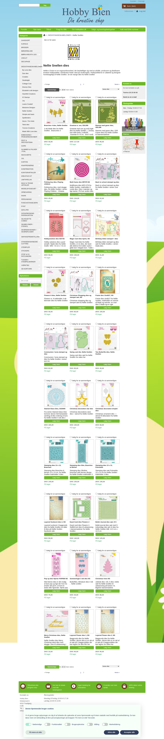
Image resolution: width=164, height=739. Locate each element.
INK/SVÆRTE (26, 155)
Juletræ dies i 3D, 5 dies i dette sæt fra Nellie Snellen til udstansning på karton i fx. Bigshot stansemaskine (107, 585)
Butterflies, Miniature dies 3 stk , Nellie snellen (81, 583)
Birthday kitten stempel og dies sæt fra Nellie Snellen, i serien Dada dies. (107, 244)
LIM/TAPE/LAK (26, 180)
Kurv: (131, 6)
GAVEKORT (25, 40)
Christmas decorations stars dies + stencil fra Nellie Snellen (81, 413)
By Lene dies (26, 70)
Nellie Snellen (27, 111)
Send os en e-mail (130, 97)
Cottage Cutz (27, 84)
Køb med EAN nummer (129, 29)
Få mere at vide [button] (35, 732)
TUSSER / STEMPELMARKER (28, 261)
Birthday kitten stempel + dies (106, 239)
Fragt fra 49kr (61, 29)
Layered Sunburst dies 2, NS (55, 522)
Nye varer (37, 29)
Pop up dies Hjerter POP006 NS (56, 579)
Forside (24, 30)
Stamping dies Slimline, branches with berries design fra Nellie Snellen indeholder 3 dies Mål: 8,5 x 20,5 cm (81, 473)
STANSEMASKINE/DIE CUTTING (29, 243)
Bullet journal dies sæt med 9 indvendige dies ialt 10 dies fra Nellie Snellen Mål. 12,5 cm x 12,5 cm (106, 528)
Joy (23, 101)
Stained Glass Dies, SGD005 (54, 409)
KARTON (24, 162)
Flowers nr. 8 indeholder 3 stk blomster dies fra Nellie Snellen (56, 300)
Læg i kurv (56, 138)
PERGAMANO (26, 199)
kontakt (133, 1)
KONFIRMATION (27, 169)
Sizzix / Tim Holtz (28, 121)
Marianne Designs (28, 107)
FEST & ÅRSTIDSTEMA (27, 141)
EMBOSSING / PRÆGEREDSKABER (29, 136)
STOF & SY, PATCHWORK (26, 255)
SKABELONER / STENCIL (27, 225)
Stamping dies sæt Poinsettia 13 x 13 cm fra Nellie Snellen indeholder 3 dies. (106, 472)
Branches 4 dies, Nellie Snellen (55, 125)
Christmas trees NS (102, 579)
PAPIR (23, 196)
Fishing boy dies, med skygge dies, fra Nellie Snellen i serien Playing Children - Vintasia (55, 189)
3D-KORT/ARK (26, 269)
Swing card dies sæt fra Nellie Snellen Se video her (81, 356)
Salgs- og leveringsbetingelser (103, 29)
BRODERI (25, 47)
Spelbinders (26, 118)
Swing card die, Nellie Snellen (81, 352)
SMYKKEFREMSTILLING (30, 237)
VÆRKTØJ (25, 265)
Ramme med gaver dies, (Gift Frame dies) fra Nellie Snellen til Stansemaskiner (106, 132)
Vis (60, 90)
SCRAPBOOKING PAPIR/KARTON (27, 214)
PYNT (23, 206)
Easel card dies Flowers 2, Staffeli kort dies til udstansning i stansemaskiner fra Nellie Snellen (81, 528)
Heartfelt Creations (28, 94)
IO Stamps (26, 97)
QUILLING (25, 210)
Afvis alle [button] (111, 732)
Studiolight (26, 80)
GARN (23, 146)
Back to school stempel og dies (107, 182)
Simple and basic (28, 114)
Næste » (117, 84)
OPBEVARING (26, 192)
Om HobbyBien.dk (79, 29)
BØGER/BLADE (27, 51)
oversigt (141, 1)
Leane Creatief (27, 104)
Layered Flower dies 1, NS (79, 635)
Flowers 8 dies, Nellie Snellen (55, 295)
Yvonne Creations (28, 128)
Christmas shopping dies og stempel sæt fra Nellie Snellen (81, 301)
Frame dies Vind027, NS (104, 295)
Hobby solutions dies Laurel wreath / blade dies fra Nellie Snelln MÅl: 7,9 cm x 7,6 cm (55, 244)
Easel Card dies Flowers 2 (79, 522)
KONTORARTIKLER (28, 172)
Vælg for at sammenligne (55, 97)
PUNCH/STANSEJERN (29, 203)
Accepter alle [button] (129, 732)
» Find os (126, 151)
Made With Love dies (29, 131)
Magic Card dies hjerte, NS (80, 239)
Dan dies (25, 73)
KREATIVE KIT (26, 176)
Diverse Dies (26, 87)
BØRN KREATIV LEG (29, 54)
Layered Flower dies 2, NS (105, 635)
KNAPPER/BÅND (27, 165)
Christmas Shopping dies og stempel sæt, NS (80, 296)
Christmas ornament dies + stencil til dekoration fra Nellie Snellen (106, 416)
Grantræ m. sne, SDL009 (79, 125)
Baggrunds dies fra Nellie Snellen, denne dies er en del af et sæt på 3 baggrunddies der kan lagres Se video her (107, 641)
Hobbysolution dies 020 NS (54, 239)
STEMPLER (25, 247)
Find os (126, 134)
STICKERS (25, 251)
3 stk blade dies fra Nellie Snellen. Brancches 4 (53, 130)
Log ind (140, 11)
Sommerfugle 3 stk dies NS (80, 579)
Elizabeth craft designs (30, 90)
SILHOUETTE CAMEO (26, 220)
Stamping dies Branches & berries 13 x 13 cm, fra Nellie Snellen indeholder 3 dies (55, 472)
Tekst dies (25, 124)
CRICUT (24, 58)
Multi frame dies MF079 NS (80, 182)
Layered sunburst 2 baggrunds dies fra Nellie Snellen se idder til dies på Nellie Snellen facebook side (55, 528)
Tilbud (48, 29)
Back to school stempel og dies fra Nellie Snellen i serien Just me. (107, 187)
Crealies (25, 77)
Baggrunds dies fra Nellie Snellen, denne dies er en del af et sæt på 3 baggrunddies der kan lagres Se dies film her (82, 641)
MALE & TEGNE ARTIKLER (27, 184)
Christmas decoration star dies (81, 409)
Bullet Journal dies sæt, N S (105, 522)
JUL (22, 158)
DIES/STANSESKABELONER (31, 66)
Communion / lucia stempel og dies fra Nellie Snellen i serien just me (55, 359)
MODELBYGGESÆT (28, 189)
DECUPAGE (25, 61)
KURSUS (24, 44)
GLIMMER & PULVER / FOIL (29, 150)
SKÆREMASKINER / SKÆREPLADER (28, 231)
